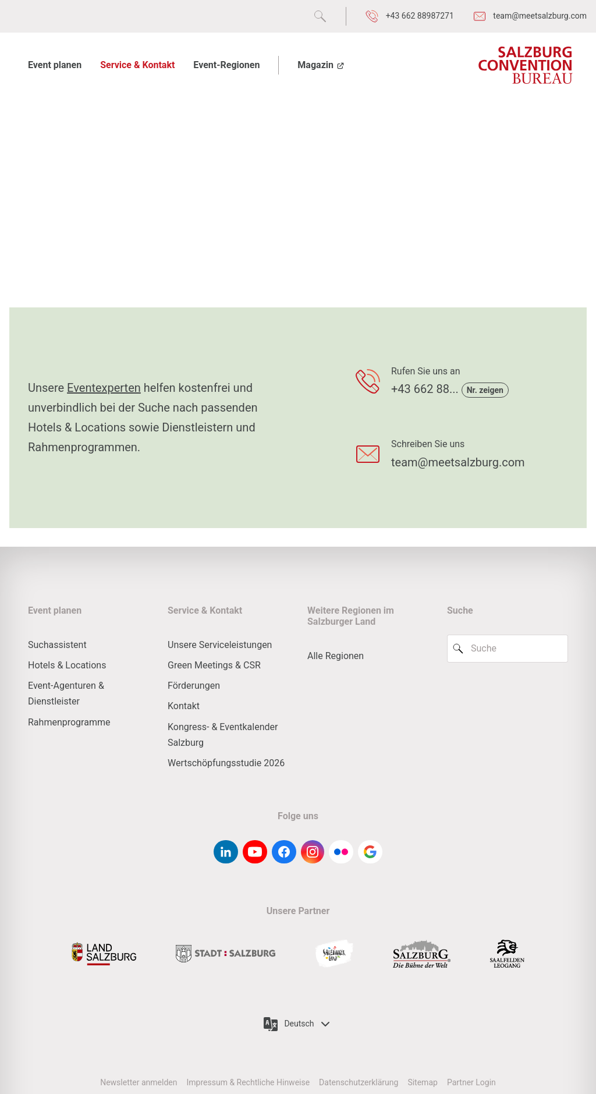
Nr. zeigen (485, 390)
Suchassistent (57, 644)
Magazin (321, 64)
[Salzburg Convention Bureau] (525, 65)
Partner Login (471, 1082)
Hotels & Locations (67, 665)
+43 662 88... (426, 389)
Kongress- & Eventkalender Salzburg (223, 734)
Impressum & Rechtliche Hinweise (248, 1082)
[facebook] (284, 851)
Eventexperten (104, 388)
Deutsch (298, 1024)
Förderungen (194, 685)
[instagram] (312, 851)
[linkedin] (226, 851)
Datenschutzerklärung (358, 1082)
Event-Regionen (226, 64)
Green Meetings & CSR (214, 665)
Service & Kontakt (137, 64)
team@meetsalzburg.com (458, 462)
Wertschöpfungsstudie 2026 (226, 763)
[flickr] (341, 851)
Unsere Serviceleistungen (220, 644)
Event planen (54, 64)
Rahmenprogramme (69, 722)
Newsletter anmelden (138, 1082)
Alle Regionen (335, 655)
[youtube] (255, 851)
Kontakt (184, 705)
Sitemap (422, 1082)
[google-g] (370, 851)
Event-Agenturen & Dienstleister (66, 693)
